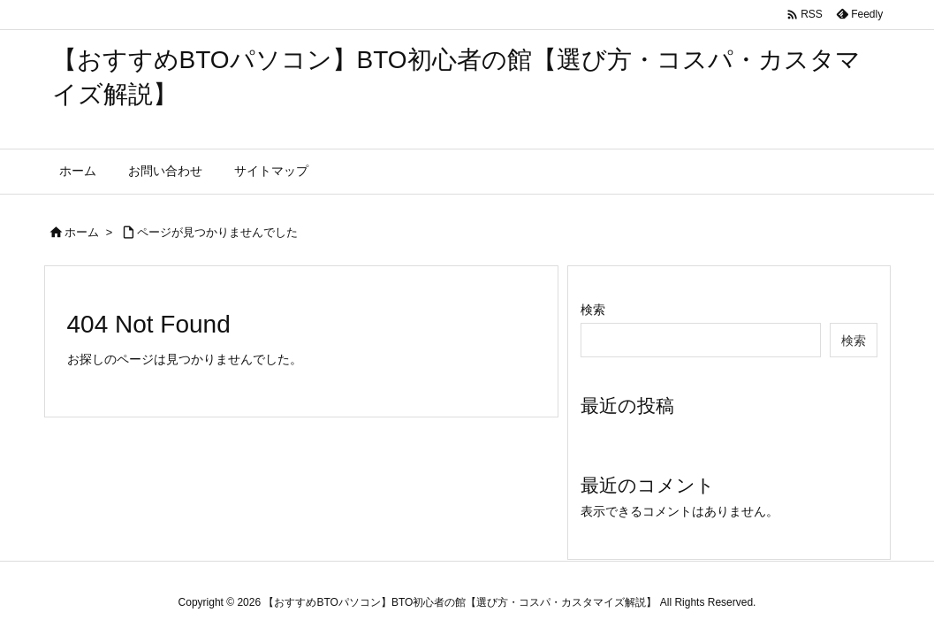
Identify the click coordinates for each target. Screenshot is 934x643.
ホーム (82, 232)
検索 (593, 309)
